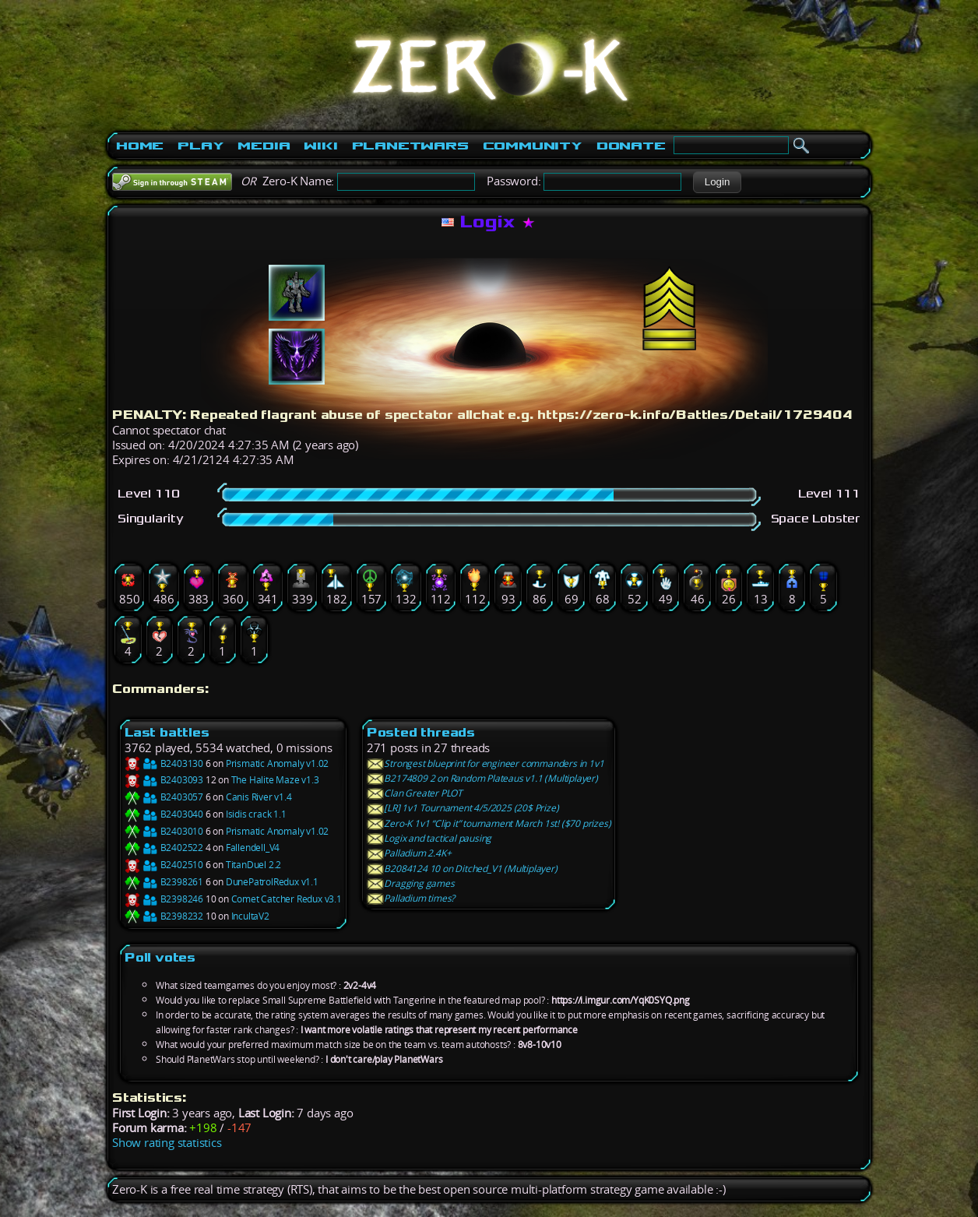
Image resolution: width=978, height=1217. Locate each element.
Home (140, 145)
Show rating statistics (167, 1142)
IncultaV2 (250, 916)
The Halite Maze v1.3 (275, 779)
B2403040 (164, 814)
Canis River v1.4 (259, 797)
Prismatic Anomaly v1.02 (277, 763)
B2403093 (164, 779)
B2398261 (164, 881)
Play (200, 145)
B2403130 (164, 763)
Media (263, 145)
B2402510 (164, 864)
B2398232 (164, 916)
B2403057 (164, 797)
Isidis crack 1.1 (256, 814)
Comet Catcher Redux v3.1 (286, 899)
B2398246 (164, 899)
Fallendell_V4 (253, 847)
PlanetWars (410, 145)
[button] (717, 182)
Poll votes (160, 957)
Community (532, 145)
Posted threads (421, 732)
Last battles (167, 732)
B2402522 (164, 847)
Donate (631, 145)
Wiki (320, 145)
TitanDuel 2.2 (253, 864)
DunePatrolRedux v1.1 (272, 881)
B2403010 (164, 831)
